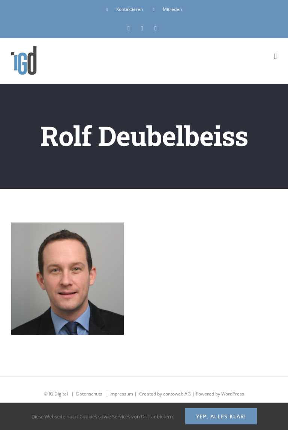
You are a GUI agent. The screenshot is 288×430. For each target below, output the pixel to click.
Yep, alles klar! (221, 416)
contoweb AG (177, 394)
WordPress (232, 394)
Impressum (121, 394)
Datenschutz (89, 394)
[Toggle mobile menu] (275, 56)
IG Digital (58, 394)
